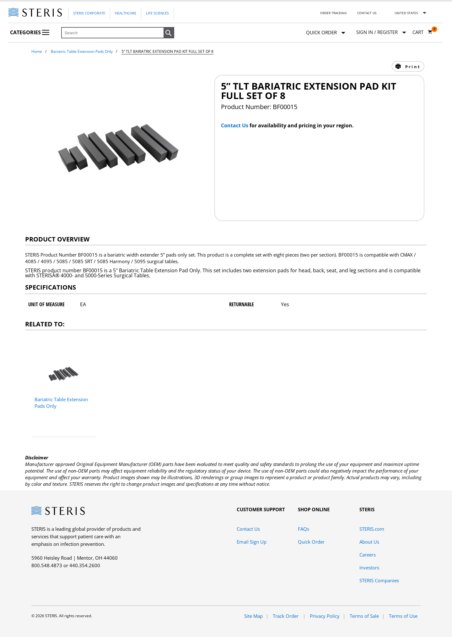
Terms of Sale (364, 616)
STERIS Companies (379, 580)
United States (406, 13)
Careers (367, 554)
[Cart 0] (422, 32)
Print (412, 66)
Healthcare (125, 13)
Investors (369, 567)
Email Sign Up (251, 542)
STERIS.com (371, 529)
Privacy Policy (325, 616)
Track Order (286, 616)
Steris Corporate (89, 13)
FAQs (303, 529)
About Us (369, 542)
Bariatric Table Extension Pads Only (82, 51)
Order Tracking (333, 13)
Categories (29, 32)
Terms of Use (403, 616)
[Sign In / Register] (381, 32)
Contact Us (366, 13)
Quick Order (325, 33)
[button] (169, 33)
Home (36, 51)
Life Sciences (157, 13)
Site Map (253, 616)
